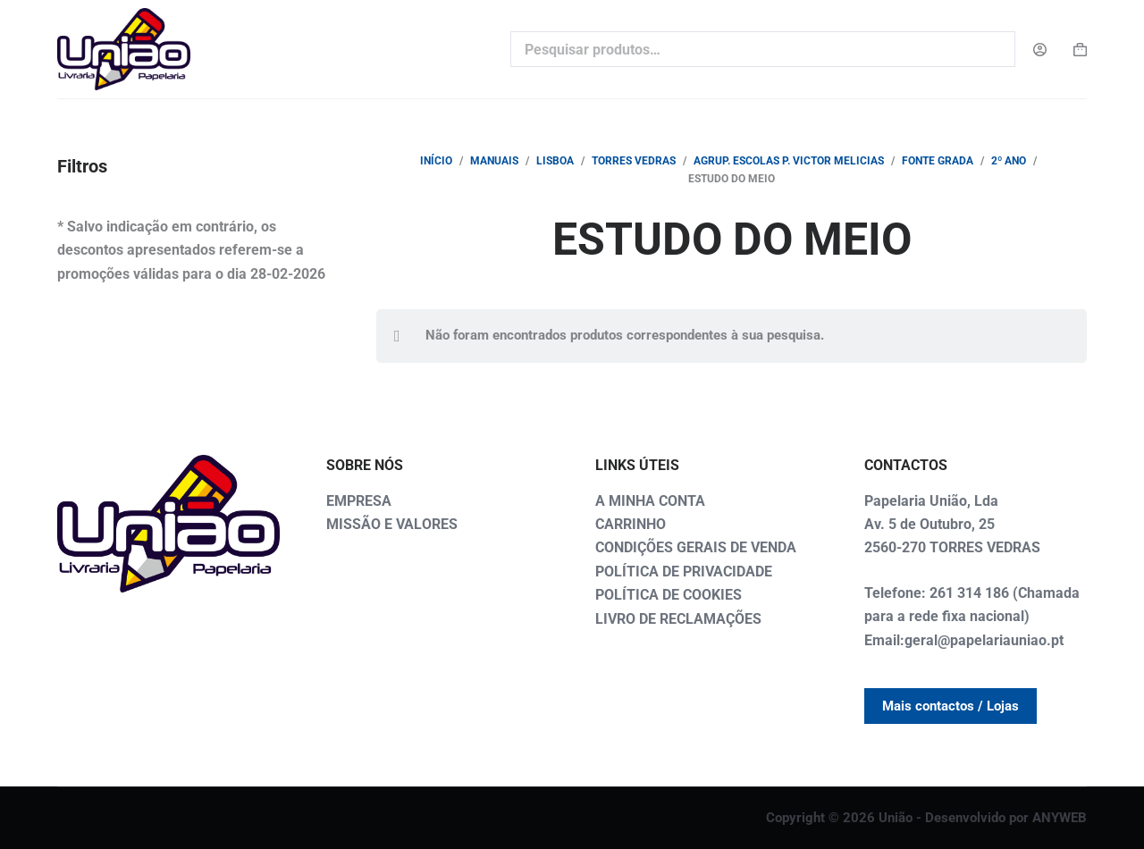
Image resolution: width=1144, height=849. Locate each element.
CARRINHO (630, 524)
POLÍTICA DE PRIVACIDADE (683, 571)
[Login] (1040, 49)
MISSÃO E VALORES (392, 524)
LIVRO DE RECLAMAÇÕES (678, 618)
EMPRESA (358, 500)
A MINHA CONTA (650, 500)
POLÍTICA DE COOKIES (668, 594)
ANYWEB (1059, 818)
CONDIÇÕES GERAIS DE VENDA (695, 547)
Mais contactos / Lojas (950, 706)
